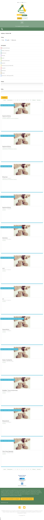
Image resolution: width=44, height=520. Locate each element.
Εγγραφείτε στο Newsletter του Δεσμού (10, 498)
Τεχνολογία (3, 70)
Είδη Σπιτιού (3, 53)
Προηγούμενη (9, 100)
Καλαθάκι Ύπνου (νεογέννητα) (10, 390)
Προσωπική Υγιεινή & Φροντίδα (7, 65)
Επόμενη (34, 100)
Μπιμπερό (4, 177)
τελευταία (38, 100)
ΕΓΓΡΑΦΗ (25, 18)
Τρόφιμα (3, 73)
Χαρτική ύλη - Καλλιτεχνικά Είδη (7, 75)
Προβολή (4, 97)
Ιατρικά (2, 58)
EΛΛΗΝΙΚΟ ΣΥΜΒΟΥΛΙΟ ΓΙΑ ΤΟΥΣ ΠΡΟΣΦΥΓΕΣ (10, 118)
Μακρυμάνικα (5, 420)
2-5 (3, 299)
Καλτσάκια (5, 238)
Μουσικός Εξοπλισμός (5, 60)
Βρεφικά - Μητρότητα (5, 50)
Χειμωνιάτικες (5, 329)
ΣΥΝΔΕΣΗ (19, 18)
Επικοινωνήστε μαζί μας (27, 498)
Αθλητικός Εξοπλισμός (5, 48)
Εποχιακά (3, 55)
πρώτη (4, 100)
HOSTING (4, 210)
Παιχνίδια (3, 63)
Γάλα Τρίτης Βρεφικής (7, 451)
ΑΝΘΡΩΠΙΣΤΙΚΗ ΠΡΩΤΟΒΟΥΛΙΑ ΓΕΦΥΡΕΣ (9, 149)
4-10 (3, 268)
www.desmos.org (4, 502)
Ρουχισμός (3, 68)
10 (30, 100)
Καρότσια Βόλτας (6, 116)
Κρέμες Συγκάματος (7, 360)
